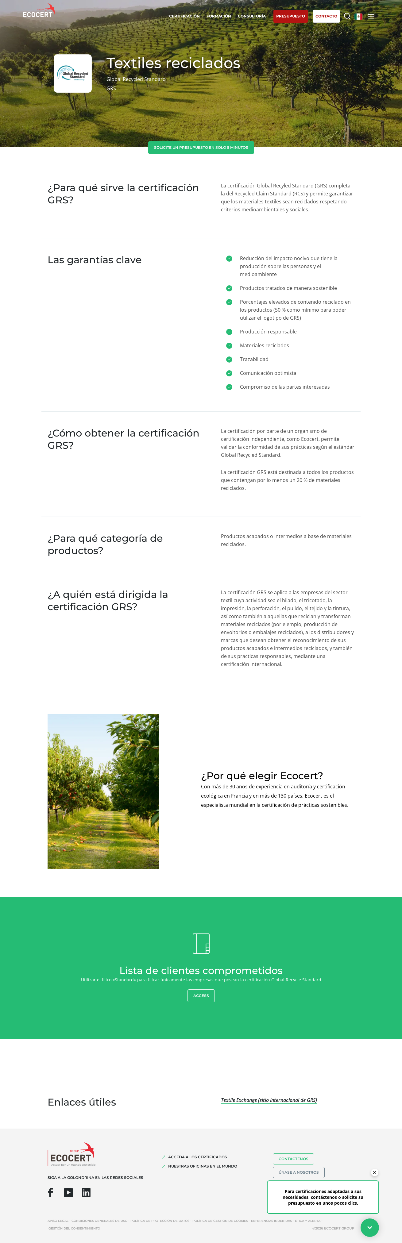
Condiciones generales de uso (99, 1221)
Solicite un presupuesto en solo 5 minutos (201, 147)
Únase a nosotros (299, 1172)
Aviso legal (58, 1221)
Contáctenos (293, 1158)
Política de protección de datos (159, 1221)
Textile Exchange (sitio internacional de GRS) (269, 1100)
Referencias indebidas (271, 1221)
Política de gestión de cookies (220, 1221)
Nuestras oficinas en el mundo (202, 1166)
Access (201, 995)
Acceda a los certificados (197, 1157)
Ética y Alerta (307, 1221)
